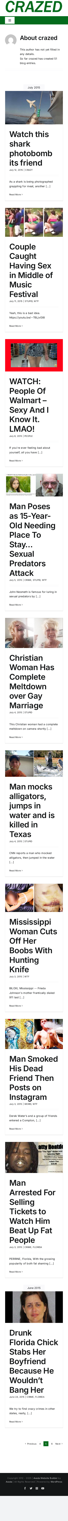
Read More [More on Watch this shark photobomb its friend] (15, 194)
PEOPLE (28, 436)
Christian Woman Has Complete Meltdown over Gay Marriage (31, 681)
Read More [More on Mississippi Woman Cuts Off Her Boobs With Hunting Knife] (15, 1005)
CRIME (27, 580)
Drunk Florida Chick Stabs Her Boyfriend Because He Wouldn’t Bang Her (33, 1361)
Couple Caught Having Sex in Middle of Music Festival (31, 270)
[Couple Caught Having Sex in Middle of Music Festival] (34, 222)
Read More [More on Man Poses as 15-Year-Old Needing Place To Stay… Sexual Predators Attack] (15, 604)
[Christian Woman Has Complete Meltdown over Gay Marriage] (34, 633)
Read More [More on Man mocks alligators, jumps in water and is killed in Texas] (15, 870)
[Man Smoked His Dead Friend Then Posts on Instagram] (34, 1034)
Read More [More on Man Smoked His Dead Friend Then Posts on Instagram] (15, 1128)
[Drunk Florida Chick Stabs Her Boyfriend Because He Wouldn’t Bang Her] (34, 1307)
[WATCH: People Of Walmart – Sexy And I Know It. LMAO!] (34, 355)
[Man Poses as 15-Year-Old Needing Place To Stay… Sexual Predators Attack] (34, 485)
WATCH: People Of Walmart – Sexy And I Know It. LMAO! (29, 405)
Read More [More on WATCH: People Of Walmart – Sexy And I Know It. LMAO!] (15, 460)
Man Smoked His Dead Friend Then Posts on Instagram (33, 1078)
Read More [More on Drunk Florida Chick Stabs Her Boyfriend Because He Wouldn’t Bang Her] (15, 1421)
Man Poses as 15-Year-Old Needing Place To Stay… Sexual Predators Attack (32, 539)
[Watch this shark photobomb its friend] (34, 107)
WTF (36, 301)
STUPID (28, 301)
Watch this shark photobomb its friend (30, 148)
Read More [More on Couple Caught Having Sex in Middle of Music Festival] (15, 326)
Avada (9, 1481)
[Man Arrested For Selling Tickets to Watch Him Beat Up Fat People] (34, 1157)
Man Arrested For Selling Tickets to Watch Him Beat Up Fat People (32, 1211)
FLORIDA (37, 1247)
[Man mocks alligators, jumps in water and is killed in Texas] (34, 763)
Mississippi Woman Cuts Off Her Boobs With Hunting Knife (33, 945)
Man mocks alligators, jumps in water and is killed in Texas (32, 810)
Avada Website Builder (45, 1478)
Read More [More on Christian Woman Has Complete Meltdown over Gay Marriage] (15, 737)
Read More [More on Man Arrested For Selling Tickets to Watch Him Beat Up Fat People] (15, 1271)
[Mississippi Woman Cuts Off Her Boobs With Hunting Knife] (34, 898)
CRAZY (29, 170)
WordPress (56, 1481)
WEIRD (27, 1104)
